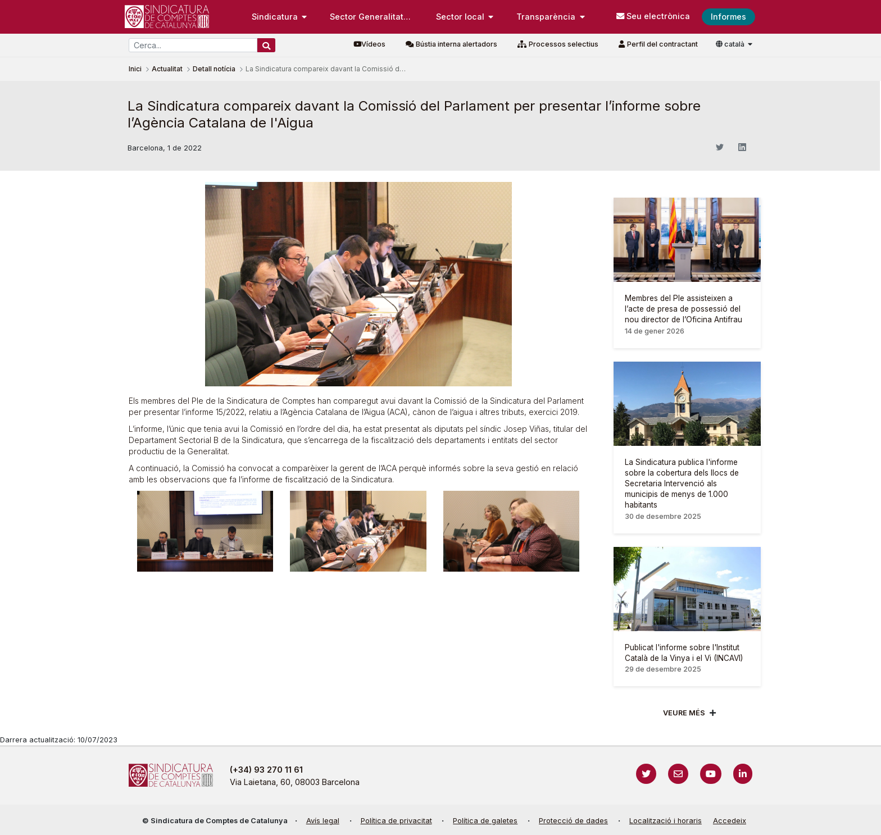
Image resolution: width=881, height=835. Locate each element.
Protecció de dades (573, 820)
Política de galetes (485, 820)
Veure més (684, 713)
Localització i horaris (665, 820)
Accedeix (729, 820)
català (731, 44)
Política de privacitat (396, 820)
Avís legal (322, 820)
